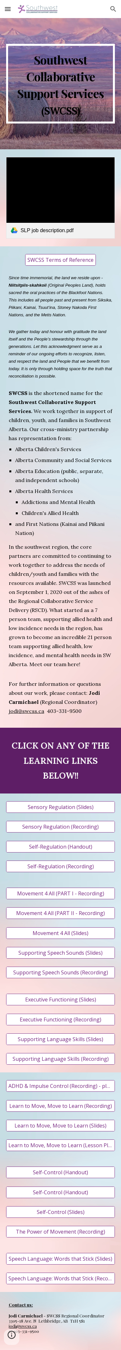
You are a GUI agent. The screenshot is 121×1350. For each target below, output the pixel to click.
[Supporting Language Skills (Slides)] (60, 1039)
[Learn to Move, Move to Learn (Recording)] (60, 1106)
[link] (60, 198)
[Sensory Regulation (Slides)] (60, 807)
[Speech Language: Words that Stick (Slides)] (60, 1258)
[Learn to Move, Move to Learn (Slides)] (60, 1125)
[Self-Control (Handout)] (60, 1172)
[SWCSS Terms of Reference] (60, 260)
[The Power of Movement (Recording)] (60, 1231)
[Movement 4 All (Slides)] (60, 933)
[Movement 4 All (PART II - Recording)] (60, 913)
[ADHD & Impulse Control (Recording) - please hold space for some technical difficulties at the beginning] (60, 1086)
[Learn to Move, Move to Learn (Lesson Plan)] (60, 1145)
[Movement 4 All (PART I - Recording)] (60, 893)
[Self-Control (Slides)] (60, 1212)
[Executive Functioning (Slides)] (60, 999)
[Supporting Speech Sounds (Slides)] (60, 952)
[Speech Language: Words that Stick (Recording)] (60, 1278)
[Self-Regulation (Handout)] (60, 846)
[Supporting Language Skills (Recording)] (60, 1059)
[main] (60, 83)
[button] (7, 9)
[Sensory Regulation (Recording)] (60, 826)
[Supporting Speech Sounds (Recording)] (60, 972)
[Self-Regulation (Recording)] (60, 866)
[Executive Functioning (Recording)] (60, 1019)
